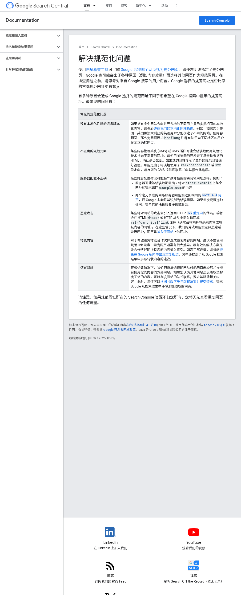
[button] (28, 36)
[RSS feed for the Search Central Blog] (111, 569)
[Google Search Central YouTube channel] (194, 536)
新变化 (141, 6)
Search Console (217, 20)
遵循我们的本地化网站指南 (173, 128)
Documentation (23, 20)
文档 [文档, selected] (87, 6)
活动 (164, 6)
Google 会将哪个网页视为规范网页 (150, 69)
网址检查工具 (97, 69)
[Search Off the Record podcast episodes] (194, 569)
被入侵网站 (165, 232)
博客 (124, 6)
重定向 (195, 213)
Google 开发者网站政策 (119, 329)
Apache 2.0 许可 (215, 325)
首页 (81, 47)
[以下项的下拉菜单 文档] (95, 5)
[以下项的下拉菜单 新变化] (151, 5)
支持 (109, 6)
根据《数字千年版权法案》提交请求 (186, 282)
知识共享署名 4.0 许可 (142, 325)
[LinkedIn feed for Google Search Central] (111, 536)
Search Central (41, 6)
